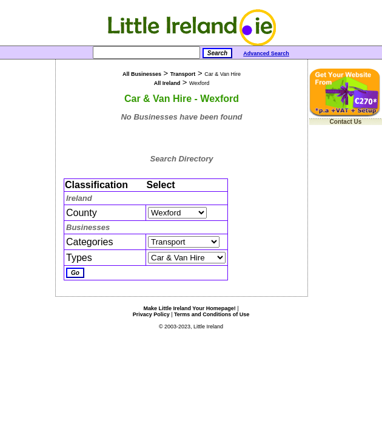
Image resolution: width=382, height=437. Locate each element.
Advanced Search (266, 53)
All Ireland (167, 83)
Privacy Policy (151, 314)
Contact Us (346, 121)
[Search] (146, 52)
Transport (183, 74)
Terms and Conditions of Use (211, 314)
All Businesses (141, 74)
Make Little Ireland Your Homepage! (189, 308)
